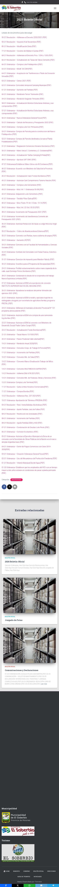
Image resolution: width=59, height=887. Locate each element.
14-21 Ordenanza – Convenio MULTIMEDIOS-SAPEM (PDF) (24, 369)
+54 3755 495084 (32, 2)
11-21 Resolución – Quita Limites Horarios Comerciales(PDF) (25, 387)
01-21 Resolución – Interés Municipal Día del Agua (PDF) (23, 463)
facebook (22, 2)
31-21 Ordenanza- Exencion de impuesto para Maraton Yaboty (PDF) (28, 259)
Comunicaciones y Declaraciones (21, 670)
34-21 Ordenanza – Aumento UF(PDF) (16, 240)
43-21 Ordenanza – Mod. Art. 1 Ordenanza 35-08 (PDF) (23, 189)
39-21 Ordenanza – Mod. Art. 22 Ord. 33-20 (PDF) (20, 207)
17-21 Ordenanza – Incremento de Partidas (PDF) (21, 353)
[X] (18, 885)
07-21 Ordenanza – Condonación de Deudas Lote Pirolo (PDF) (25, 427)
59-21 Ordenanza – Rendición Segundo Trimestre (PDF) (23, 99)
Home (6, 871)
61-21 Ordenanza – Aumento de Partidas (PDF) (20, 90)
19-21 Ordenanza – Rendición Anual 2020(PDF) (20, 343)
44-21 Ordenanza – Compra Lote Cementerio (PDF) (21, 185)
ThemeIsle (38, 882)
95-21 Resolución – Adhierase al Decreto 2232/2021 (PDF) (24, 37)
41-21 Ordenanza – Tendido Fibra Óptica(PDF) (19, 199)
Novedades (38, 876)
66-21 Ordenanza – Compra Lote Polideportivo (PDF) (22, 64)
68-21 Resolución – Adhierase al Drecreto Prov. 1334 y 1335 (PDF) (27, 55)
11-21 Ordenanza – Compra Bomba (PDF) (18, 391)
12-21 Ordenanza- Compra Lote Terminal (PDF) (20, 382)
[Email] (41, 885)
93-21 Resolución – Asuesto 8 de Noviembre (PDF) (21, 42)
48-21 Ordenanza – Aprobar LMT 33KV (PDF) (19, 160)
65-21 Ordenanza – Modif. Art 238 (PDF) (17, 69)
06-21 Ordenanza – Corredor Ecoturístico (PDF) (20, 432)
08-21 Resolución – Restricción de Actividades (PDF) (22, 414)
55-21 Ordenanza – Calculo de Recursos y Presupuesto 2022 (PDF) (27, 122)
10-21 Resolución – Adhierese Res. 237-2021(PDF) (21, 396)
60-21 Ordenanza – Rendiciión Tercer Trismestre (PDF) (22, 94)
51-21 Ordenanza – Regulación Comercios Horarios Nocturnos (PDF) (28, 146)
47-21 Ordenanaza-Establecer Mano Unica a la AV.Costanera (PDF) (27, 164)
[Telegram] (53, 885)
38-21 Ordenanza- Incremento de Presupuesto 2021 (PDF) (24, 212)
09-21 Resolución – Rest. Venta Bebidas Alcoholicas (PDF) (24, 405)
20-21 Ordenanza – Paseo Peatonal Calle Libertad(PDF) (23, 339)
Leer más (44, 684)
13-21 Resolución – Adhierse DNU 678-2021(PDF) (21, 373)
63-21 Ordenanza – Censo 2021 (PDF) (16, 81)
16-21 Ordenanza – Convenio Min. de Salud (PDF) (20, 357)
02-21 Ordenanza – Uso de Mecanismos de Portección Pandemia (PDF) (29, 458)
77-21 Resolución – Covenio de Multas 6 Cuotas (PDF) (22, 51)
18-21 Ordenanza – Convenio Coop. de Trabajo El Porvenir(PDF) (26, 348)
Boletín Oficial (16, 479)
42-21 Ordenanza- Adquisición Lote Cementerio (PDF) (22, 194)
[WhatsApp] (29, 885)
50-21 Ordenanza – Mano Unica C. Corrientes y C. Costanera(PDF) (27, 151)
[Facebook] (6, 885)
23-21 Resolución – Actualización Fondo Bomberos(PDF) (24, 330)
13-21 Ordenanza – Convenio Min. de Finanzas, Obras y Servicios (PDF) (29, 378)
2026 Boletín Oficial (15, 561)
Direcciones (51, 871)
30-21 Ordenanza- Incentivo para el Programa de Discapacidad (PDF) (28, 264)
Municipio (16, 871)
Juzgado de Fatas (13, 620)
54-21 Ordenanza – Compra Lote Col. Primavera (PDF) (22, 127)
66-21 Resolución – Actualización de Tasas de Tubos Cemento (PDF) (28, 60)
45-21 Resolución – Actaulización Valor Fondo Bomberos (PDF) (26, 176)
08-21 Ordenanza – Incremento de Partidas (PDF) (21, 418)
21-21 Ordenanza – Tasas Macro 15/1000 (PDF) (20, 334)
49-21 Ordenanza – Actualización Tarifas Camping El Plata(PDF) (26, 155)
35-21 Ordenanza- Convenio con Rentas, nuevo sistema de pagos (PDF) (29, 236)
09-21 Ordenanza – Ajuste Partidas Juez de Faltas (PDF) (23, 409)
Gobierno (26, 871)
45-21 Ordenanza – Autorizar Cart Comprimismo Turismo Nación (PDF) (29, 180)
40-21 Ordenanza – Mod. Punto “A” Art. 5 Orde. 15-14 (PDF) (24, 203)
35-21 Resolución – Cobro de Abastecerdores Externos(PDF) (25, 231)
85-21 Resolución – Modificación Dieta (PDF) (19, 46)
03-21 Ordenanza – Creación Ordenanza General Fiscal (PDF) (25, 454)
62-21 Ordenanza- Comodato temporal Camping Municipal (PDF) (26, 85)
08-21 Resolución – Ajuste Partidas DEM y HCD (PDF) (22, 423)
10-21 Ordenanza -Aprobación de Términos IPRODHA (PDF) (24, 400)
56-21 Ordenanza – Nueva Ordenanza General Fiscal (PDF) (24, 118)
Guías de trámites (23, 876)
